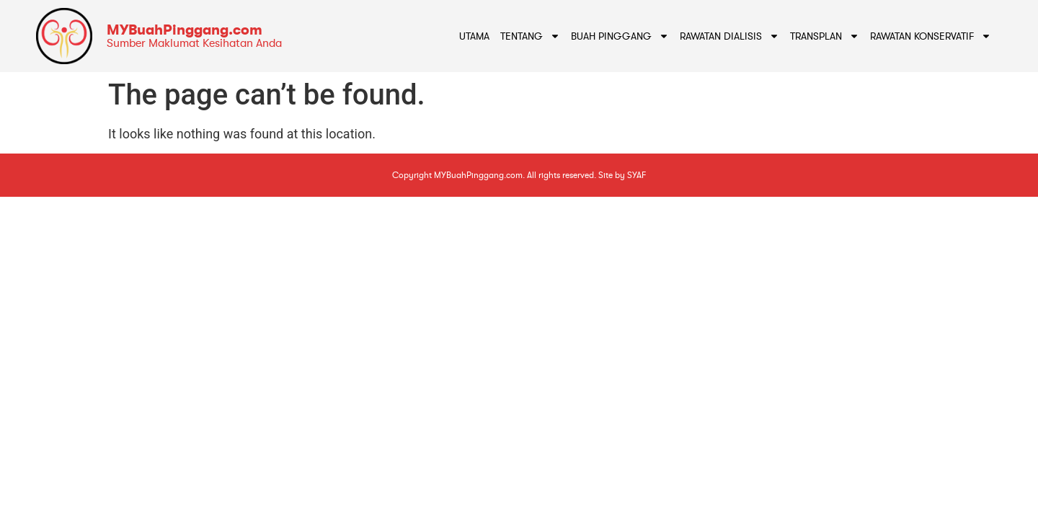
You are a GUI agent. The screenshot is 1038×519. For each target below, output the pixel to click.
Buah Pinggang (620, 36)
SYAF (636, 175)
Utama (474, 36)
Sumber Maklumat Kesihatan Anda (194, 43)
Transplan (824, 36)
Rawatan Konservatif (930, 36)
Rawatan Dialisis (729, 36)
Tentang (530, 36)
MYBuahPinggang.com (184, 30)
